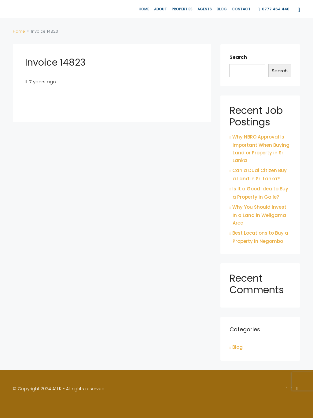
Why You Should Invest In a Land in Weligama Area (259, 215)
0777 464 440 (273, 9)
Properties (182, 9)
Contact (241, 9)
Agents (204, 9)
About (160, 9)
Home (144, 9)
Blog (222, 9)
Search (238, 57)
